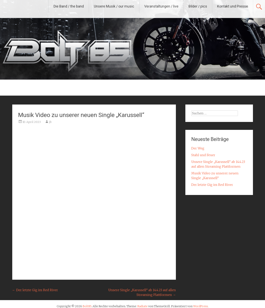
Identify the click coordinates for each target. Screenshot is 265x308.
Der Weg (197, 148)
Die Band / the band (69, 6)
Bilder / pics (198, 6)
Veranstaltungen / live (161, 6)
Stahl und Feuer (203, 155)
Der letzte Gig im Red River (35, 290)
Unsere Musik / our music (114, 6)
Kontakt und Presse (232, 6)
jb (50, 122)
